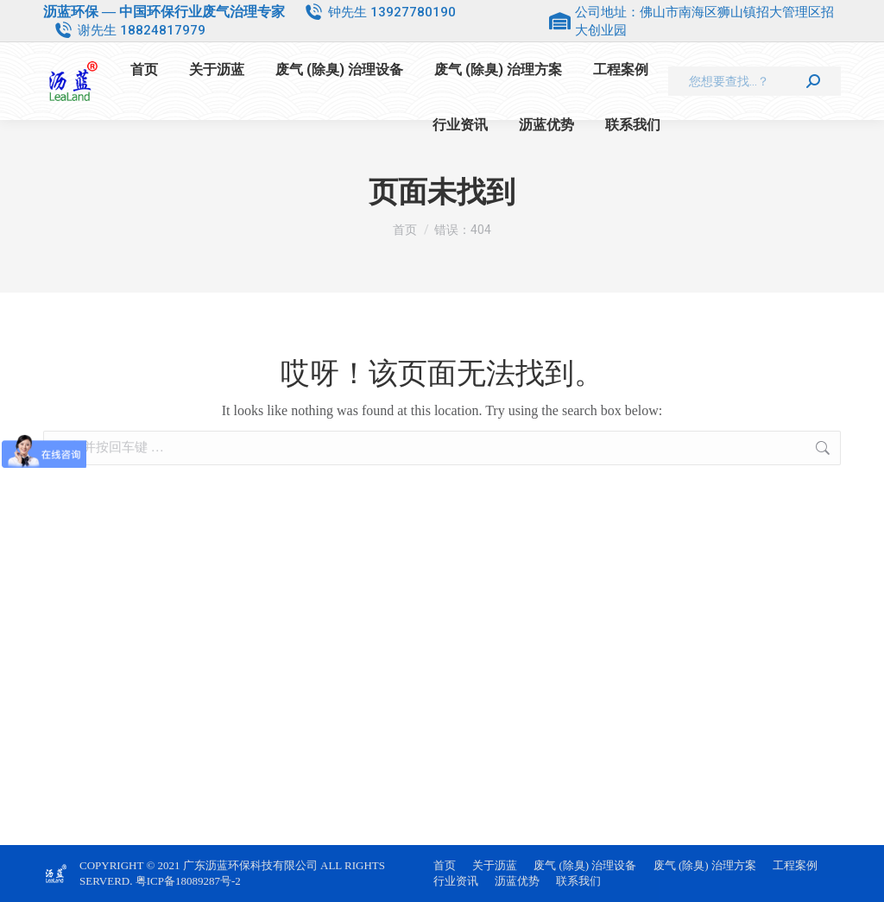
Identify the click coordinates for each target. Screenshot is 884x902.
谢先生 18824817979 (141, 30)
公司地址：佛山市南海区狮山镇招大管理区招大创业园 (691, 21)
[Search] (754, 81)
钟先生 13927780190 (392, 12)
